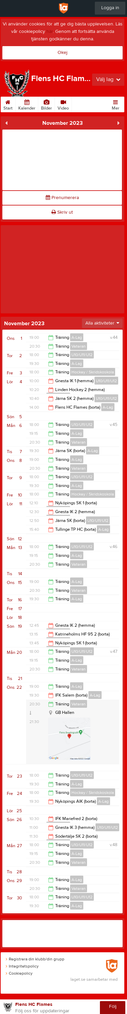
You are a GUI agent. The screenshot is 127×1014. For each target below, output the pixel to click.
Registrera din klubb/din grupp (35, 959)
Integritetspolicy (22, 966)
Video (63, 104)
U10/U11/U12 (81, 354)
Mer (115, 104)
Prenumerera (62, 198)
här (49, 31)
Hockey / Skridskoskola (92, 372)
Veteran (78, 346)
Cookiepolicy (19, 973)
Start (8, 104)
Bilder (46, 104)
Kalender (26, 104)
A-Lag (76, 337)
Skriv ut (62, 212)
